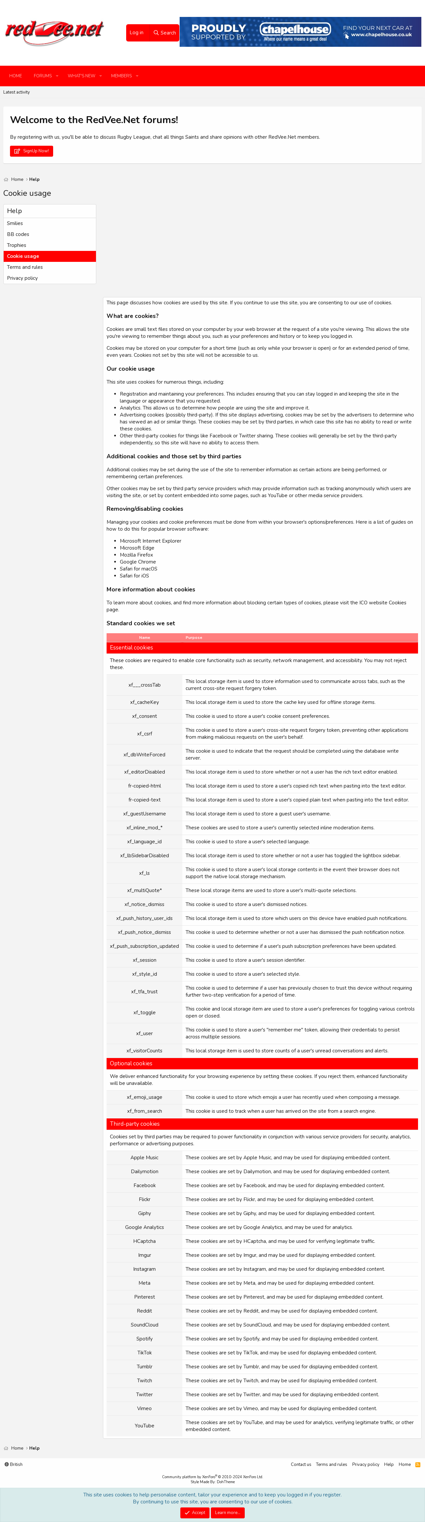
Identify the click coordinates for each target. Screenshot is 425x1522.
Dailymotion (257, 1171)
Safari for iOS (134, 575)
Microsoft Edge (137, 548)
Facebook (254, 1185)
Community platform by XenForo (212, 1477)
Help (389, 1465)
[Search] (164, 32)
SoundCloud (257, 1325)
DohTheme (226, 1482)
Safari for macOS (138, 569)
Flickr (249, 1199)
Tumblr (251, 1366)
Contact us (301, 1465)
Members (121, 76)
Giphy (249, 1213)
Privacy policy (22, 278)
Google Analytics (262, 1227)
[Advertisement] (260, 250)
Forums (43, 76)
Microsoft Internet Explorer (150, 541)
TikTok (250, 1352)
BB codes (18, 234)
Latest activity (16, 92)
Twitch (250, 1380)
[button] (57, 76)
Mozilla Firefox (136, 555)
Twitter (251, 1394)
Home (15, 76)
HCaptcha (254, 1241)
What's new (81, 76)
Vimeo (250, 1408)
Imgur (249, 1255)
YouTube (253, 1422)
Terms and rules (25, 267)
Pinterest (253, 1297)
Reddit (251, 1311)
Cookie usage (23, 256)
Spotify (251, 1338)
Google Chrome (138, 562)
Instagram (254, 1269)
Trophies (16, 245)
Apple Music (257, 1157)
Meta (249, 1283)
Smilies (15, 223)
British (14, 1465)
